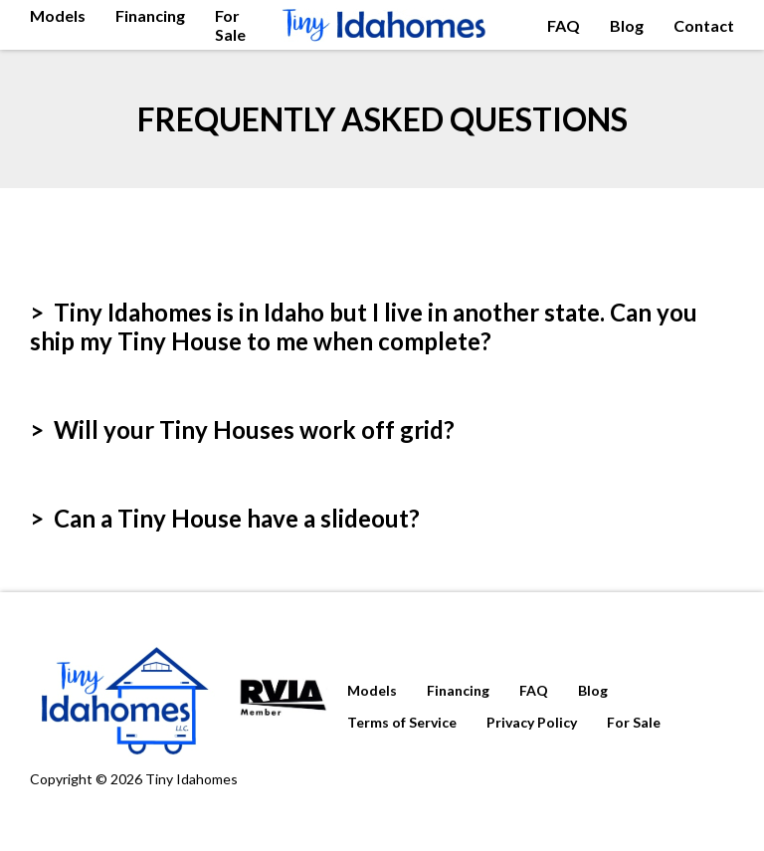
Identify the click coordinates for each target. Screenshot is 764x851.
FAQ (563, 25)
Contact (703, 25)
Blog (627, 25)
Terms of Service (402, 722)
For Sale (230, 25)
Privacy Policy (531, 722)
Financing (150, 15)
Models (58, 15)
